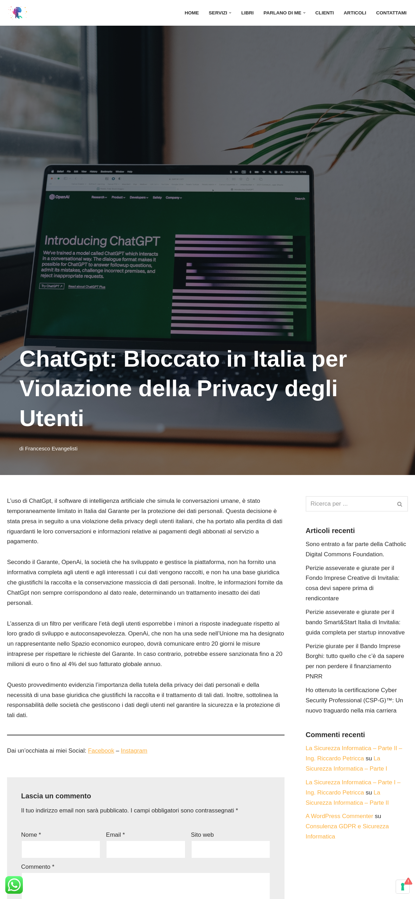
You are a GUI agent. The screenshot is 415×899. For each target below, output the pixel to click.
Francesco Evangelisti (51, 448)
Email (115, 835)
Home (191, 12)
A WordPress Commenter (339, 816)
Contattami (391, 12)
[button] (230, 13)
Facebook (101, 751)
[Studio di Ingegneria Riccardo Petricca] (17, 12)
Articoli (355, 12)
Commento (38, 867)
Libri (247, 12)
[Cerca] (349, 504)
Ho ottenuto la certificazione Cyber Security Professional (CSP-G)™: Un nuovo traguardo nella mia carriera (354, 700)
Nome (31, 835)
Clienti (324, 12)
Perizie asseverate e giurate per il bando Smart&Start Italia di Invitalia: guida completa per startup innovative (355, 622)
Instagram (134, 751)
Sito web (202, 835)
